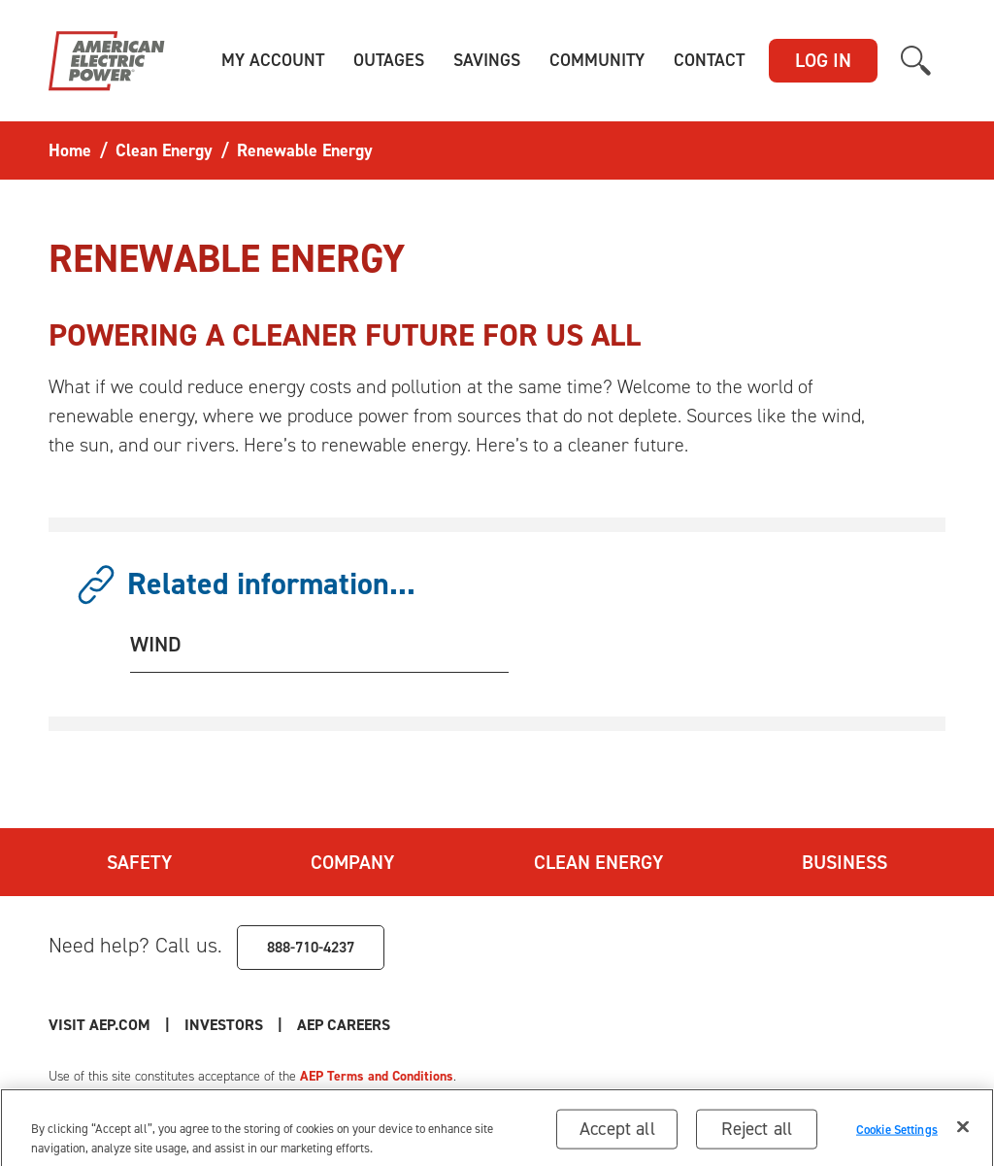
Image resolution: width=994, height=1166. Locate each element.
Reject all (756, 1132)
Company (352, 862)
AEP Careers (343, 1025)
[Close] (963, 1131)
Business (844, 862)
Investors (223, 1025)
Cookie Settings (897, 1132)
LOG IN (823, 60)
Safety (139, 862)
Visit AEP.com (99, 1025)
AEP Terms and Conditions (376, 1076)
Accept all (617, 1132)
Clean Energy (598, 862)
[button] (272, 61)
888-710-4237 (310, 947)
